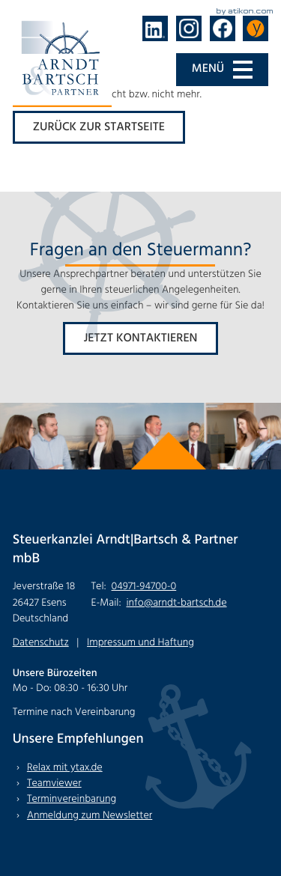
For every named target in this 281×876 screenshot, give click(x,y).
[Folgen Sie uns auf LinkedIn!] (155, 28)
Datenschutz (41, 642)
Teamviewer (54, 783)
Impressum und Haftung (140, 642)
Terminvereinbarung (71, 799)
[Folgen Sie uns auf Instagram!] (189, 28)
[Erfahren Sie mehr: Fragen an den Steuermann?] (140, 338)
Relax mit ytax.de (65, 767)
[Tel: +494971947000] (144, 586)
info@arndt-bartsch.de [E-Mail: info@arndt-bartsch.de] (176, 603)
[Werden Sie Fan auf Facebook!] (222, 28)
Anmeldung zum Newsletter (89, 815)
